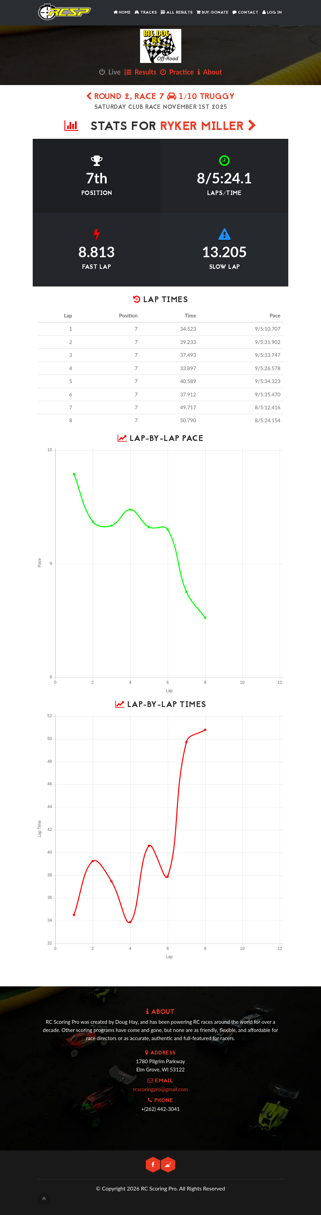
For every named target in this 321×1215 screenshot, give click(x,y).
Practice (177, 72)
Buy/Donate (212, 13)
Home (122, 13)
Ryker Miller (208, 127)
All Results (177, 13)
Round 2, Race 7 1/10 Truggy (160, 97)
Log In (272, 13)
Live (110, 72)
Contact (245, 13)
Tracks (146, 13)
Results (140, 72)
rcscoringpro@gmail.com (160, 1089)
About (210, 72)
